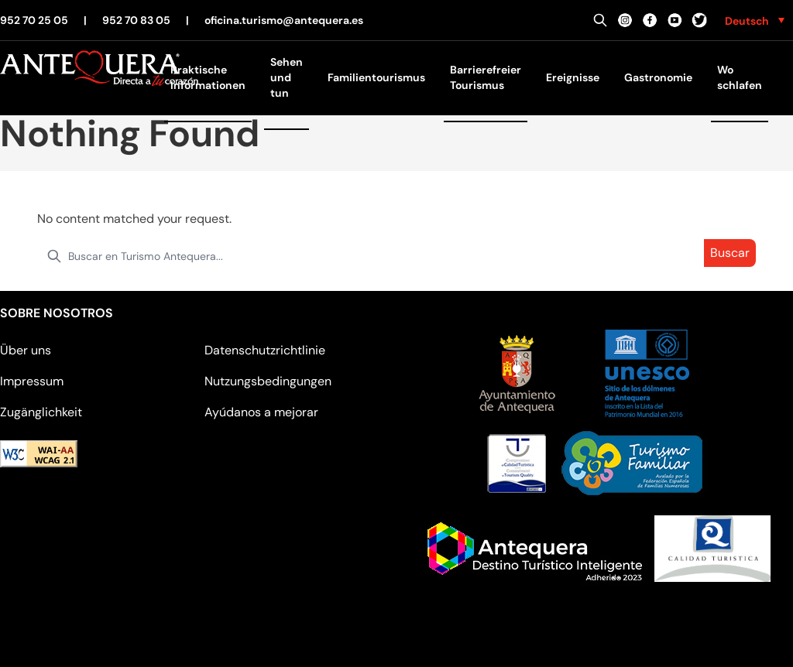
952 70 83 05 (136, 20)
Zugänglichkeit (41, 412)
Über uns (25, 350)
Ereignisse (572, 77)
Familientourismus (376, 77)
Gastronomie (658, 77)
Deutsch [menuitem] (747, 21)
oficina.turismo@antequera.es (283, 20)
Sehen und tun (286, 77)
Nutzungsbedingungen (267, 381)
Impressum (32, 381)
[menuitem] (754, 20)
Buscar (730, 253)
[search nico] (396, 256)
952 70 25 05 (34, 20)
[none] (754, 20)
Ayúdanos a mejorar (261, 412)
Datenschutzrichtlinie (264, 350)
